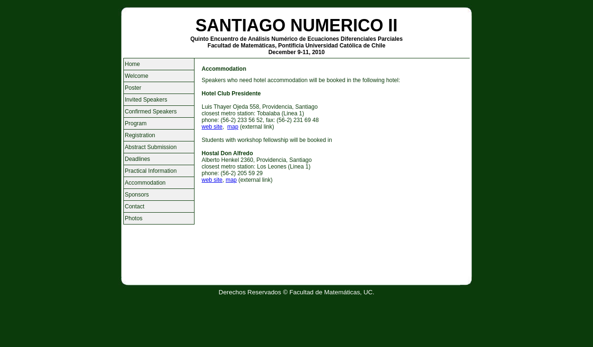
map (232, 126)
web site (212, 126)
